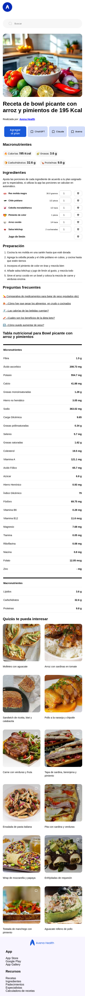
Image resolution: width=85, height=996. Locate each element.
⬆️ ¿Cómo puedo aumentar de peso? (23, 325)
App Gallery (13, 964)
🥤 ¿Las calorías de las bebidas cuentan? (26, 310)
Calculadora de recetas (20, 990)
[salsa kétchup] (65, 229)
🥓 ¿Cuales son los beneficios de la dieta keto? (29, 317)
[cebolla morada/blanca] (65, 208)
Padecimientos (15, 984)
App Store (12, 958)
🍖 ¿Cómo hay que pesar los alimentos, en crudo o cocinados (37, 303)
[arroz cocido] (65, 222)
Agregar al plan (15, 131)
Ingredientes (13, 981)
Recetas (11, 978)
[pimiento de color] (65, 215)
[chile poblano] (65, 200)
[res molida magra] (65, 193)
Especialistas (14, 987)
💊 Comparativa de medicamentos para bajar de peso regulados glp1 (41, 296)
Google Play (13, 961)
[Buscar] (45, 23)
